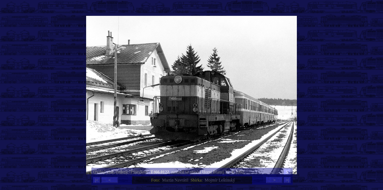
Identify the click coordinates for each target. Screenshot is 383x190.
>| (287, 180)
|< (96, 180)
